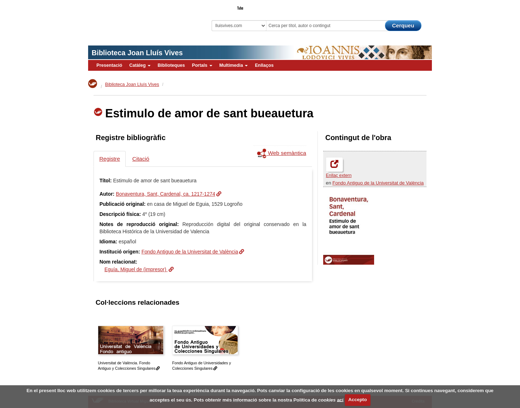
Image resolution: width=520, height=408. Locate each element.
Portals (202, 65)
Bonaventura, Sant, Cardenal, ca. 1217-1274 (165, 194)
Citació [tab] (140, 159)
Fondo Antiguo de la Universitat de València (378, 183)
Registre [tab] (109, 159)
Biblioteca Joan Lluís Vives (137, 53)
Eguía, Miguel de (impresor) (136, 269)
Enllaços (264, 65)
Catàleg (140, 65)
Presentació (109, 65)
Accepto (357, 399)
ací (340, 399)
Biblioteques (171, 65)
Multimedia (233, 65)
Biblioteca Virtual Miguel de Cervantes (139, 18)
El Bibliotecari (399, 5)
